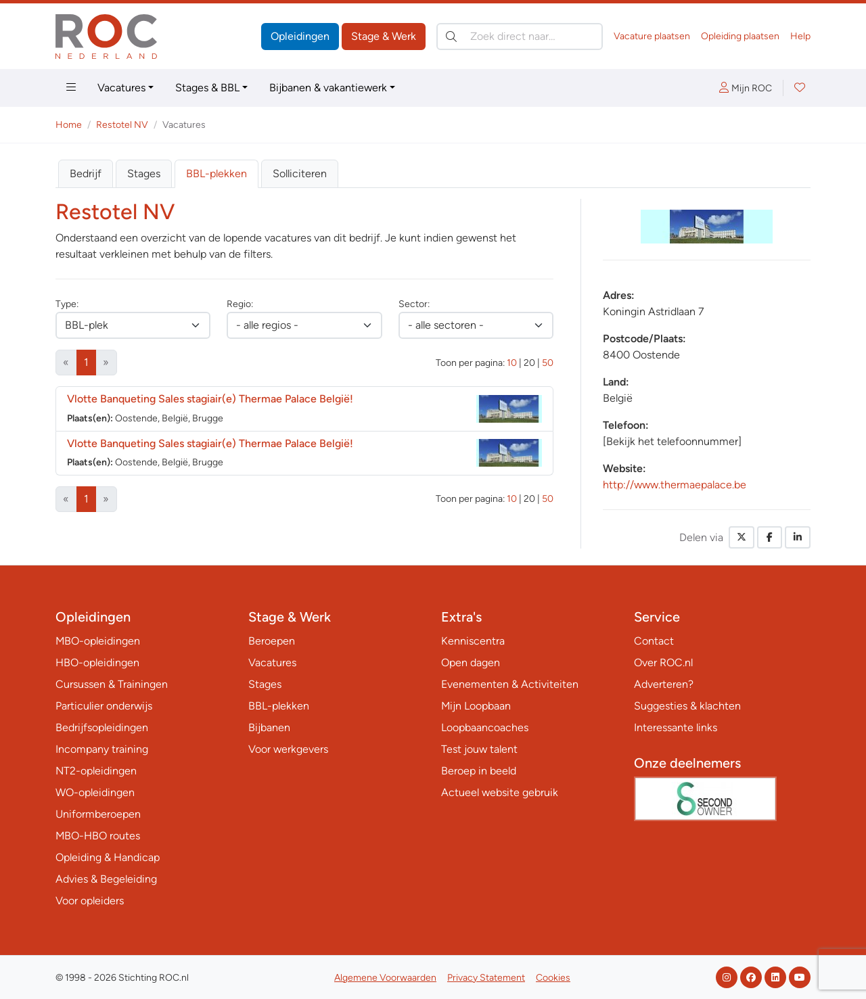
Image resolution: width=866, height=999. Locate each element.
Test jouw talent (479, 749)
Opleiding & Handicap (107, 857)
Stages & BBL (207, 87)
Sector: (414, 304)
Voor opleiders (89, 900)
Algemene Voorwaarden (385, 977)
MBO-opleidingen (97, 640)
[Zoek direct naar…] (519, 36)
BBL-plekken (216, 173)
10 (512, 363)
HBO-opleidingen (97, 662)
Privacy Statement (486, 977)
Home (68, 125)
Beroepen (271, 640)
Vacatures (121, 87)
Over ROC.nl (663, 662)
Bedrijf (85, 173)
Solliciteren (300, 173)
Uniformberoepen (98, 814)
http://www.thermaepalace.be (674, 484)
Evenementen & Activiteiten (509, 684)
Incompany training (101, 749)
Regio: (240, 304)
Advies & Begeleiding (106, 879)
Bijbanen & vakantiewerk (328, 87)
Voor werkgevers (288, 749)
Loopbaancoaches (484, 727)
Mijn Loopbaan (476, 705)
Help (800, 36)
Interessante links (675, 727)
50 (547, 363)
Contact (654, 640)
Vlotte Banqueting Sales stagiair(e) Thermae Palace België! (210, 398)
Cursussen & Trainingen (111, 684)
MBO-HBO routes (97, 835)
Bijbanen (269, 727)
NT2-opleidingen (96, 770)
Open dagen (470, 662)
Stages (143, 173)
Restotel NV (122, 125)
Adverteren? (663, 684)
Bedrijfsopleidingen (101, 727)
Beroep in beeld (478, 770)
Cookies (553, 977)
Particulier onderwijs (103, 705)
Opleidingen (300, 36)
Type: (66, 304)
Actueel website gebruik (499, 792)
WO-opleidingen (95, 792)
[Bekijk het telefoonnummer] (672, 441)
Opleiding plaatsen (740, 36)
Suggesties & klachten (687, 705)
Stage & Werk (383, 36)
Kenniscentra (473, 640)
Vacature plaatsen (652, 36)
